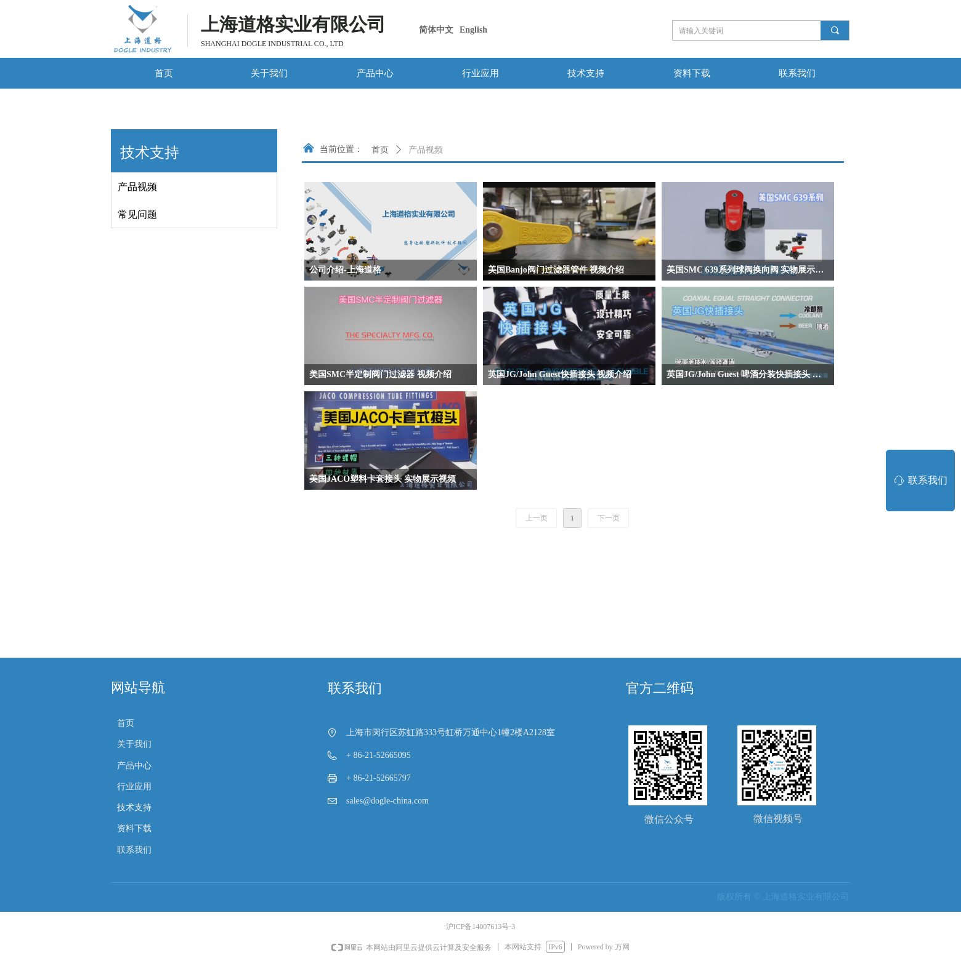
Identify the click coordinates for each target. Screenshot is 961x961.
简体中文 (436, 29)
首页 (380, 149)
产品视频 (425, 149)
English (473, 29)
